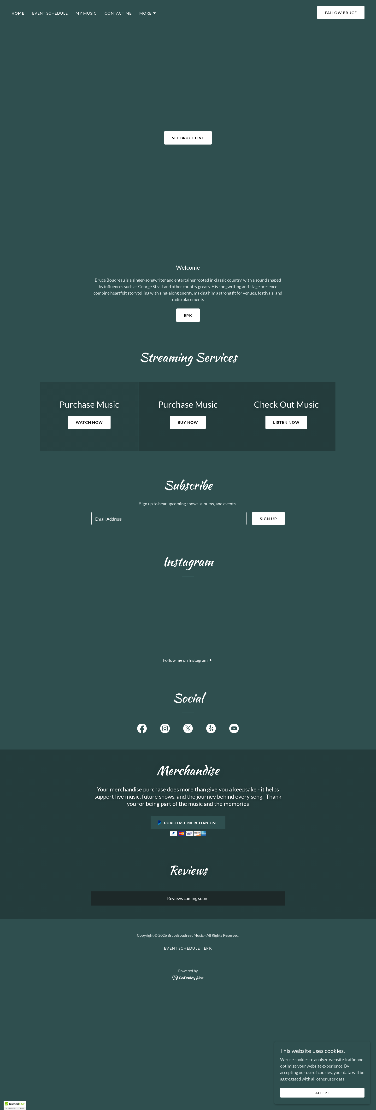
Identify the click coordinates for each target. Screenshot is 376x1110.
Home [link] (18, 13)
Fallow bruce (341, 12)
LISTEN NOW (286, 422)
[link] (141, 729)
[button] (148, 13)
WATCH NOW (89, 422)
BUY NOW (188, 422)
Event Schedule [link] (50, 13)
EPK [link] (208, 948)
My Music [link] (86, 13)
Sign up (268, 518)
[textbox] (168, 518)
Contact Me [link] (118, 13)
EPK (188, 315)
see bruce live (188, 137)
